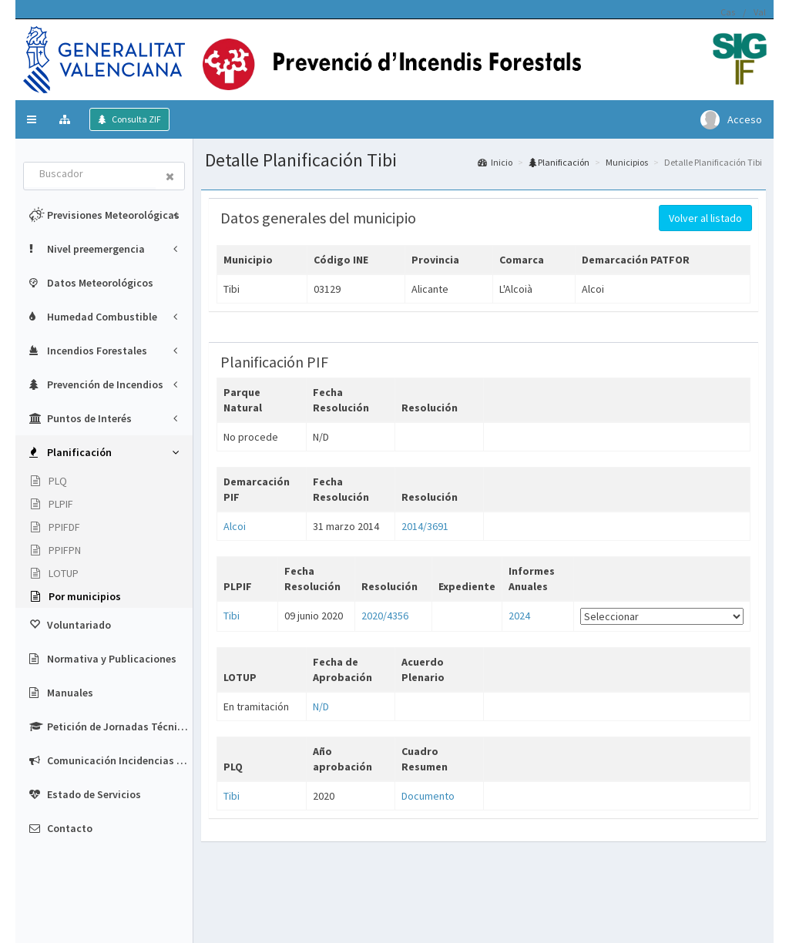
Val (760, 12)
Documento (428, 796)
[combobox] (90, 175)
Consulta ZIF (135, 119)
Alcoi (234, 526)
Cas (727, 12)
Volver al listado (705, 218)
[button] (31, 119)
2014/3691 (424, 526)
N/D (321, 706)
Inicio (495, 162)
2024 (519, 616)
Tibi (231, 616)
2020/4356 (384, 616)
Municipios (627, 162)
